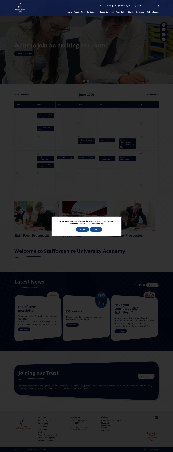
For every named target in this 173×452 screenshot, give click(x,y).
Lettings (140, 12)
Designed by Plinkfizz (151, 449)
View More (152, 285)
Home (69, 12)
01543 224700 (105, 6)
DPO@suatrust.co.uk (78, 430)
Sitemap (43, 449)
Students (104, 12)
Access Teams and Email (47, 435)
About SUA (78, 12)
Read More (24, 329)
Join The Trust (146, 376)
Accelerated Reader (46, 440)
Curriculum (91, 12)
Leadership (42, 429)
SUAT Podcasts (152, 12)
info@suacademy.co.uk (123, 6)
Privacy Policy (31, 449)
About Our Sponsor (45, 421)
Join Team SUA (118, 12)
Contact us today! (24, 53)
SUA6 (130, 12)
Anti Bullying (43, 423)
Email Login (42, 432)
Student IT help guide (46, 438)
